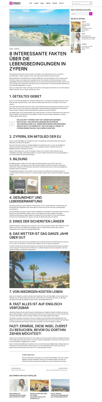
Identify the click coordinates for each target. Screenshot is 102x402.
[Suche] (90, 13)
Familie (11, 48)
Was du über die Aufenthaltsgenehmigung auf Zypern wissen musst (59, 395)
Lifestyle (17, 48)
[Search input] (81, 3)
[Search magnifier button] (90, 3)
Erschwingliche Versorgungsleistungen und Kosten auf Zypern (17, 395)
